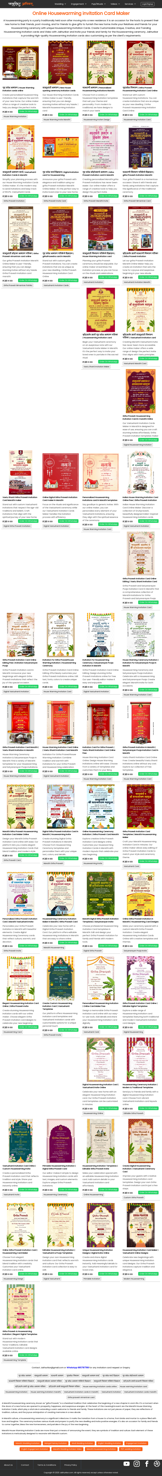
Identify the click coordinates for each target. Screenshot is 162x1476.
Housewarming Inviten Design (97, 119)
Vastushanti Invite (11, 1194)
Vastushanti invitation (111, 1392)
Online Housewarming (93, 1194)
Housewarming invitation (16, 1392)
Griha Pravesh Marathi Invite (96, 201)
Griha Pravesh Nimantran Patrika (18, 285)
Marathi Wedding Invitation (27, 1443)
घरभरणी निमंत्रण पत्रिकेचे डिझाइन (21, 1381)
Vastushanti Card (131, 866)
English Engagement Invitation (34, 1449)
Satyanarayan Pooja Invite (135, 950)
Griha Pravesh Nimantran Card (137, 201)
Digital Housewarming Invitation (138, 444)
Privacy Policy (70, 1465)
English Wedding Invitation (109, 1443)
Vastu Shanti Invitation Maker (96, 366)
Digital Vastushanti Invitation (56, 526)
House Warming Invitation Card (97, 529)
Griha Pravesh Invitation (14, 201)
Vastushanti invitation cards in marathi (81, 1392)
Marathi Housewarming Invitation (101, 1449)
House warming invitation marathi (46, 1392)
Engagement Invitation (136, 1443)
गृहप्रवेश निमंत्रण (73, 1375)
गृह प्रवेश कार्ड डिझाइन (111, 1375)
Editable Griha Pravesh (133, 1113)
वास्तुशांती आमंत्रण (41, 1375)
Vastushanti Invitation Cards (56, 285)
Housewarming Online (93, 1113)
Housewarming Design (13, 1279)
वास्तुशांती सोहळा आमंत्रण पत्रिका (49, 1381)
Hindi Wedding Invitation (82, 1443)
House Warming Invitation (15, 116)
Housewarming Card (13, 1032)
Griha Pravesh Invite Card (55, 201)
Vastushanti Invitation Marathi (137, 282)
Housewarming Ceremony (55, 1194)
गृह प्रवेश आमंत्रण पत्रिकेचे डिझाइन (77, 1381)
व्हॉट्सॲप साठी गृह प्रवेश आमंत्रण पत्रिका (30, 1386)
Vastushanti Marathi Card (135, 363)
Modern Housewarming (134, 1279)
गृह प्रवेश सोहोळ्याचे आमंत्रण (133, 1375)
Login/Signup (147, 4)
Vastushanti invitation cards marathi (140, 1392)
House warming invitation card (133, 1386)
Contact (25, 1465)
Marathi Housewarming (54, 947)
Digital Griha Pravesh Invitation (17, 526)
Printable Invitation (92, 1279)
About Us (8, 1465)
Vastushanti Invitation (93, 282)
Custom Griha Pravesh (134, 1197)
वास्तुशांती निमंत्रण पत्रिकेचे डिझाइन (107, 1381)
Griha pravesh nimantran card (81, 1397)
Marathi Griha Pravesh (53, 863)
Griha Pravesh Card (12, 860)
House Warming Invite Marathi (57, 119)
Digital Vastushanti (52, 1279)
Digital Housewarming (133, 1032)
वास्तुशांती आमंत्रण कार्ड (90, 1375)
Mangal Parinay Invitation (56, 1443)
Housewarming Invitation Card (137, 119)
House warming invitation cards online (100, 1386)
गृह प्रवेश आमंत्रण (24, 1375)
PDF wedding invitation (131, 1449)
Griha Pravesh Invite (12, 950)
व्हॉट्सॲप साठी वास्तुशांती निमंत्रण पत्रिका (64, 1386)
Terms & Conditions (46, 1465)
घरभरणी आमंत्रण (57, 1375)
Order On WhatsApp (28, 111)
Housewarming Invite (93, 863)
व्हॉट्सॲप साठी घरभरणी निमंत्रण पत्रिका (138, 1381)
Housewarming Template (15, 1360)
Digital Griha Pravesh (93, 950)
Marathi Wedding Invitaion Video (67, 1449)
